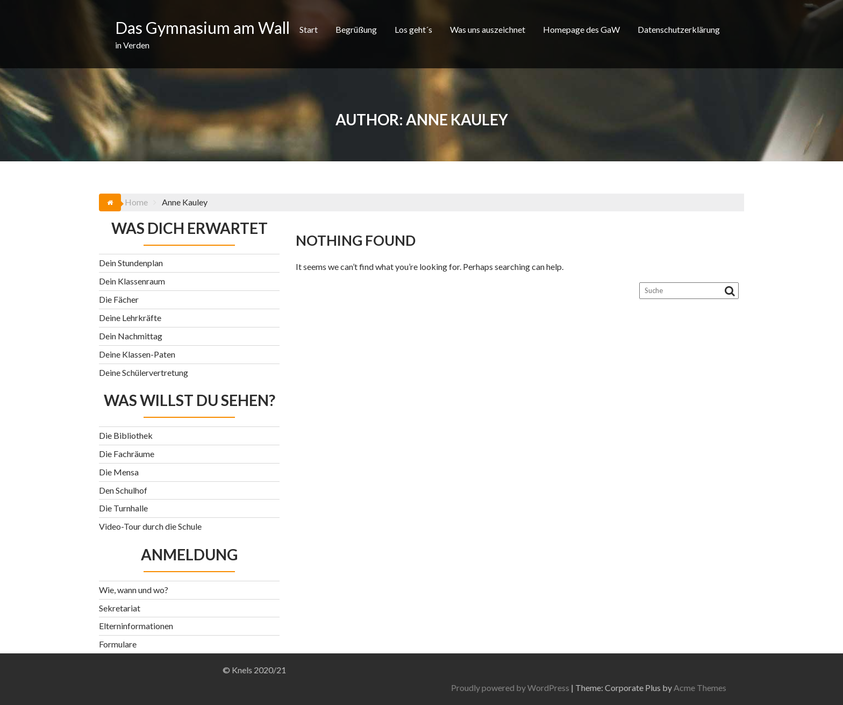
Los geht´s (413, 29)
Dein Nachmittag (130, 336)
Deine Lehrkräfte (130, 317)
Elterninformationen (136, 626)
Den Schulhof (123, 490)
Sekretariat (119, 608)
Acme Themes (811, 687)
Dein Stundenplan (131, 263)
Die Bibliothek (126, 435)
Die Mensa (119, 472)
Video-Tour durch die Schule (150, 526)
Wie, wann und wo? (133, 590)
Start (308, 29)
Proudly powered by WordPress (621, 687)
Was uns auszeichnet (487, 29)
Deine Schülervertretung (143, 372)
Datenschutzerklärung (679, 29)
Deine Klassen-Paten (137, 354)
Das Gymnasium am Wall (202, 27)
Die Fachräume (126, 453)
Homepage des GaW (581, 29)
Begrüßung (356, 29)
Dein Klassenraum (132, 281)
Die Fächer (119, 299)
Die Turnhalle (123, 508)
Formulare (118, 644)
